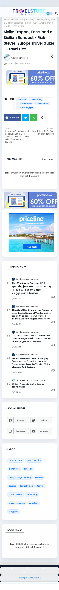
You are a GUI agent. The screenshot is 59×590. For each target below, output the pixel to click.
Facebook (14, 117)
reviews (39, 477)
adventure (14, 468)
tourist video (26, 486)
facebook (21, 420)
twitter (44, 420)
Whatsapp (33, 117)
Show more (47, 159)
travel (40, 486)
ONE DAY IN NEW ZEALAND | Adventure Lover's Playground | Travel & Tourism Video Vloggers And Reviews (31, 338)
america (28, 468)
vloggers (13, 511)
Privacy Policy (29, 572)
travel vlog (32, 494)
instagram (21, 431)
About (29, 568)
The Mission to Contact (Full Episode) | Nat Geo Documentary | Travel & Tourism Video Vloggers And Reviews (31, 288)
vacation (33, 503)
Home (7, 19)
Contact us (43, 568)
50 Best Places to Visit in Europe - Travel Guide (29, 385)
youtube (44, 431)
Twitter (25, 117)
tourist (12, 486)
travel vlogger (19, 19)
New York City (34, 460)
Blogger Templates (29, 577)
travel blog (35, 99)
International (16, 460)
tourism (21, 99)
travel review (24, 103)
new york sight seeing (20, 477)
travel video (42, 103)
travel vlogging (17, 503)
